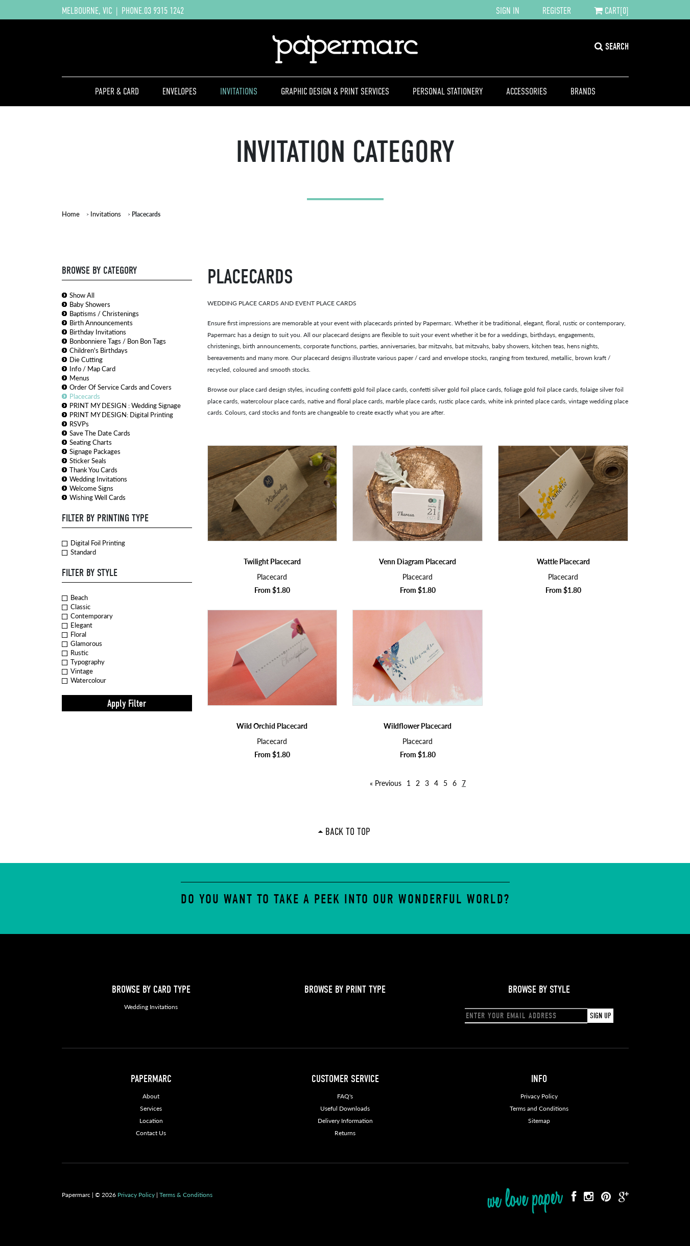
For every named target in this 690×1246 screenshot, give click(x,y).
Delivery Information (345, 1120)
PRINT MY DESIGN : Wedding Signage (125, 405)
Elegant (77, 625)
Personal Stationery (448, 91)
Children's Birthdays (98, 350)
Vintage (77, 671)
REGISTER (556, 10)
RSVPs (79, 423)
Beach (75, 597)
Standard (79, 552)
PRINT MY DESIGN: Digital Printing (121, 414)
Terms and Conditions (539, 1108)
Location (151, 1120)
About (150, 1096)
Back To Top (347, 831)
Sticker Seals (87, 460)
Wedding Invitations (98, 479)
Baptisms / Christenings (104, 313)
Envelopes (179, 91)
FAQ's (345, 1096)
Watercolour (84, 680)
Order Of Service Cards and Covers (120, 387)
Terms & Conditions (185, 1194)
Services (151, 1108)
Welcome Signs (91, 488)
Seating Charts (90, 442)
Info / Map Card (92, 368)
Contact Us (151, 1133)
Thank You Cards (93, 469)
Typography (83, 661)
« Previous (385, 783)
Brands (583, 91)
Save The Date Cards (99, 433)
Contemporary (87, 615)
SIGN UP (600, 1015)
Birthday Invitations (97, 332)
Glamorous (82, 643)
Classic (76, 606)
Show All (81, 295)
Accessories (526, 91)
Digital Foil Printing (93, 542)
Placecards (84, 396)
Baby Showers (89, 304)
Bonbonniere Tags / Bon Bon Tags (117, 341)
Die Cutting (86, 359)
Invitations (238, 91)
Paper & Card (117, 91)
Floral (74, 634)
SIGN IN (507, 10)
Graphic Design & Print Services (335, 91)
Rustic (75, 652)
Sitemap (539, 1120)
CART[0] (611, 10)
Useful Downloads (345, 1108)
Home (71, 214)
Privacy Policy (539, 1096)
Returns (345, 1133)
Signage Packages (95, 451)
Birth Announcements (101, 322)
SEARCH (611, 46)
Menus (79, 377)
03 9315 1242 (164, 10)
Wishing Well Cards (97, 497)
